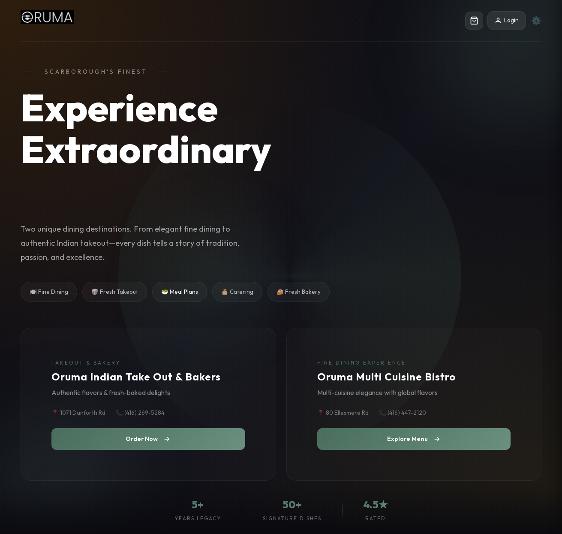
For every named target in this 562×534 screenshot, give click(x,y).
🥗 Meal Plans (179, 292)
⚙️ (536, 20)
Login (507, 20)
